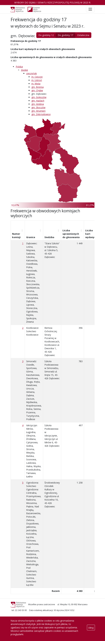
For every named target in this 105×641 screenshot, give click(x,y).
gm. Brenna (37, 87)
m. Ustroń (36, 80)
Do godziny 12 (46, 35)
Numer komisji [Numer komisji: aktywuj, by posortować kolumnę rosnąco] (16, 235)
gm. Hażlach (37, 100)
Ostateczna (83, 35)
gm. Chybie (37, 90)
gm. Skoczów (38, 107)
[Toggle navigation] (90, 9)
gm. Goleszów (38, 97)
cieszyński (31, 73)
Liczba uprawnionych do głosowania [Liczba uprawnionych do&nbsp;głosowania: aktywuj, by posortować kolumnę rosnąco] (71, 234)
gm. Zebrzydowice (41, 114)
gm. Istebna (37, 104)
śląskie (24, 70)
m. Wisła (35, 83)
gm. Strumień (38, 110)
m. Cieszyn (37, 76)
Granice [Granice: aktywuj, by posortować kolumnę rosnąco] (30, 237)
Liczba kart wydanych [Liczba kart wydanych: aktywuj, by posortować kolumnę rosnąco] (91, 234)
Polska (19, 66)
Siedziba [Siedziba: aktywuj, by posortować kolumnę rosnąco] (49, 237)
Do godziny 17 (65, 35)
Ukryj (91, 627)
